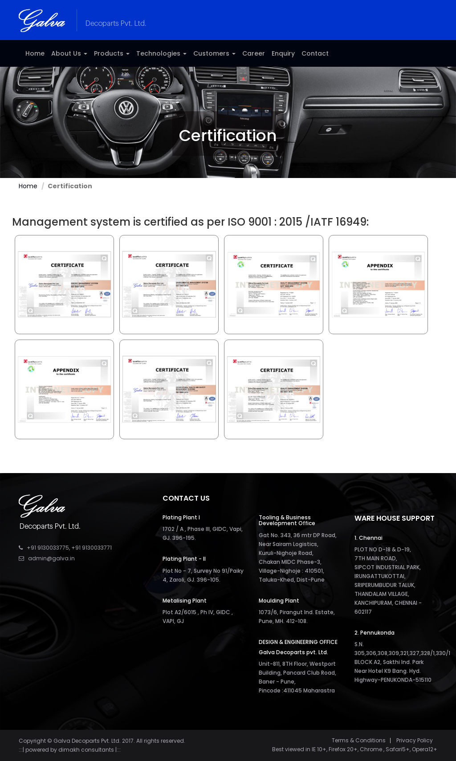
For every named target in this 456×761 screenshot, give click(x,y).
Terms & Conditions (359, 740)
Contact (315, 53)
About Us (69, 53)
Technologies (161, 53)
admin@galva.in (51, 558)
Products (112, 53)
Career (253, 53)
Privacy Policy (414, 740)
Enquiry (283, 53)
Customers (214, 53)
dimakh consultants (86, 749)
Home (35, 53)
